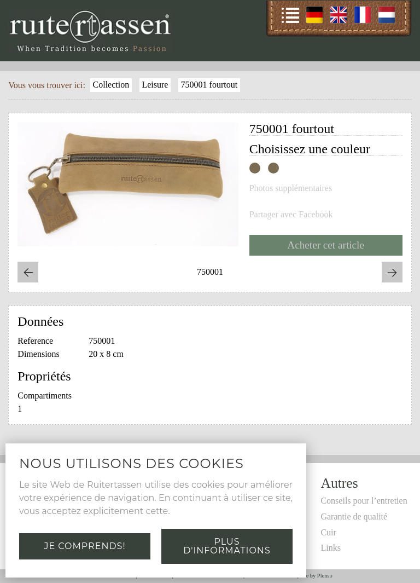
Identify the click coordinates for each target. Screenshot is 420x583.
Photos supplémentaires (290, 188)
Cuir (328, 532)
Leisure (155, 84)
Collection (111, 84)
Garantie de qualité (353, 516)
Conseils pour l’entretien (363, 500)
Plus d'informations (226, 546)
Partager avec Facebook (291, 214)
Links (330, 547)
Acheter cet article (325, 245)
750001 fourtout (209, 84)
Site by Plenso (316, 576)
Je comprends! (84, 546)
